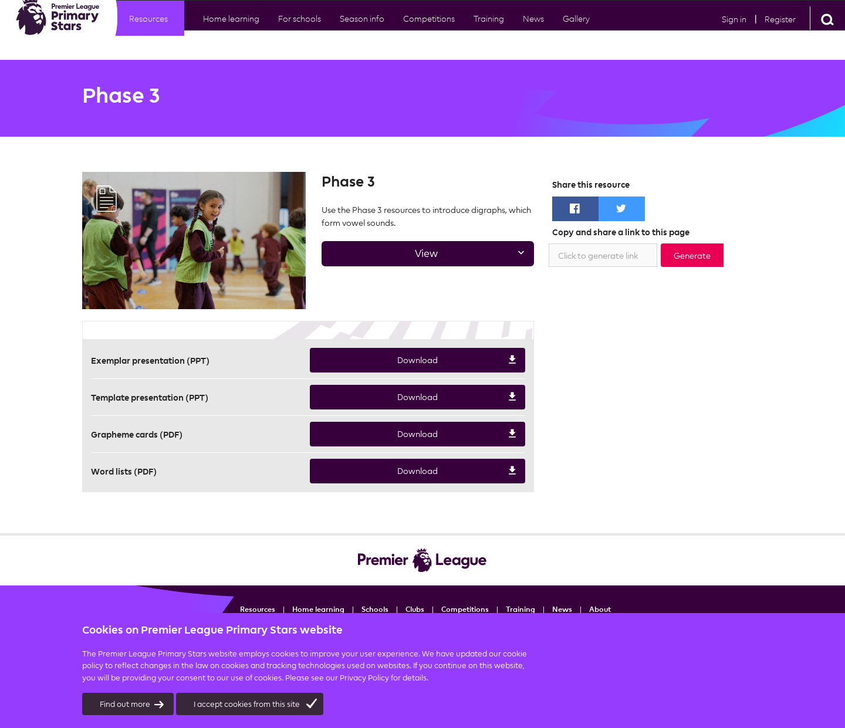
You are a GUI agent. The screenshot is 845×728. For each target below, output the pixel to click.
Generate (692, 255)
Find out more (132, 704)
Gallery (576, 30)
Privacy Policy (364, 677)
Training (520, 609)
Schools (374, 609)
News (533, 30)
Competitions (429, 30)
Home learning (231, 30)
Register (780, 30)
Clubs (414, 609)
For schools (299, 30)
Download (414, 361)
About (600, 609)
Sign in (734, 30)
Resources (148, 30)
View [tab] (424, 256)
